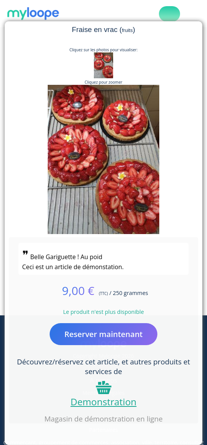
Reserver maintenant (103, 334)
